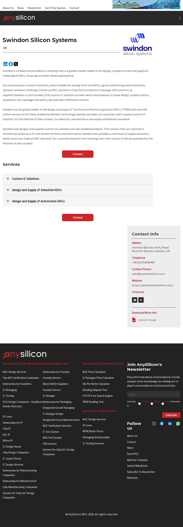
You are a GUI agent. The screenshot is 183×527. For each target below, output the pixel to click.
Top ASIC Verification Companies (21, 377)
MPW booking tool (93, 401)
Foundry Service (52, 377)
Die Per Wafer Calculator (96, 383)
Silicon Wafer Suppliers (55, 383)
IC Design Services (13, 464)
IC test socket (51, 431)
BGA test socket (52, 437)
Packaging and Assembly (96, 437)
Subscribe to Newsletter (141, 472)
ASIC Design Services (14, 372)
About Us (8, 8)
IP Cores (87, 425)
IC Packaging (10, 390)
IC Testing (8, 395)
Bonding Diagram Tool (95, 390)
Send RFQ (132, 454)
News (20, 8)
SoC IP (6, 434)
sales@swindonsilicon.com (148, 274)
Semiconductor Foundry (56, 372)
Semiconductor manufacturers (20, 481)
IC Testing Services (93, 443)
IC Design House (12, 446)
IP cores (7, 416)
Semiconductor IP (13, 422)
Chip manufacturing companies (20, 487)
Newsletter (34, 8)
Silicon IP (8, 440)
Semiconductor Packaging (57, 401)
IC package (49, 395)
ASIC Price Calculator (94, 372)
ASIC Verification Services (57, 425)
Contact (74, 8)
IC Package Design (53, 413)
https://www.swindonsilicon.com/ (152, 285)
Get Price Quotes (55, 8)
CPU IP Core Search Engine (98, 395)
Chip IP (7, 428)
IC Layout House (12, 458)
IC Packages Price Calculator (98, 377)
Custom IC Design (147, 320)
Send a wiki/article (137, 465)
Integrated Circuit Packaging (59, 407)
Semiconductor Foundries (17, 383)
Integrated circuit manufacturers (61, 419)
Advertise (132, 477)
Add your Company (137, 460)
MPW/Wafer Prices (93, 431)
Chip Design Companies (16, 452)
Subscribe (171, 415)
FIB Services (50, 443)
